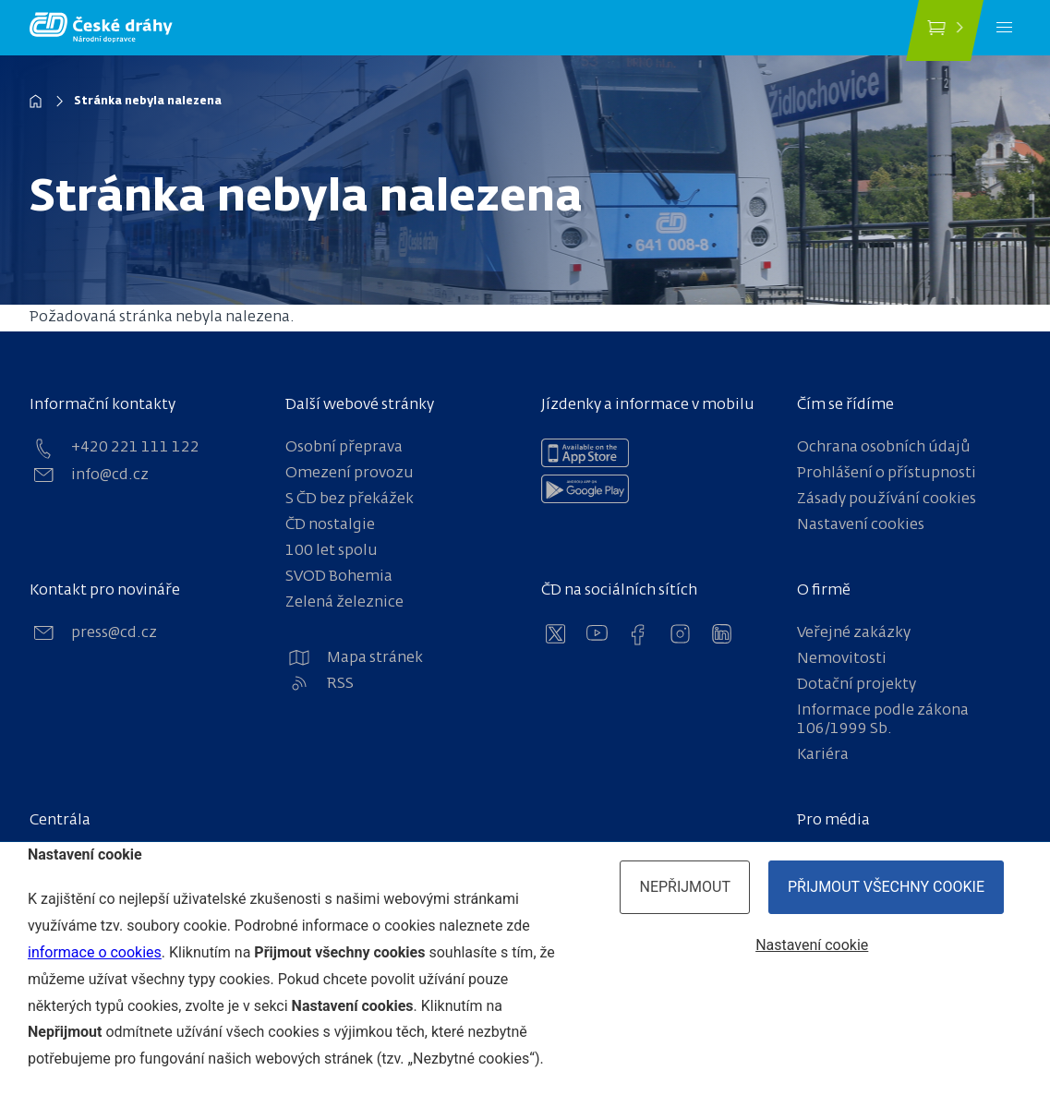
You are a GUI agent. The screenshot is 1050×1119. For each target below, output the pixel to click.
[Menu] (1004, 27)
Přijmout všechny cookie (886, 887)
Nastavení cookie (811, 945)
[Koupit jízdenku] (945, 30)
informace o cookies (95, 952)
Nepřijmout (684, 887)
